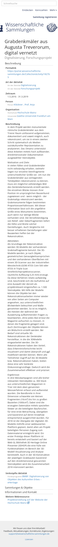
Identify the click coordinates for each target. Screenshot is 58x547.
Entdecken (27, 10)
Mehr (53, 10)
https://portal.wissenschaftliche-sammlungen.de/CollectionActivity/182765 (29, 74)
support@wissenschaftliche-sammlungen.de (29, 534)
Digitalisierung (28, 85)
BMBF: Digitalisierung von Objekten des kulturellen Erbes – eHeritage (28, 479)
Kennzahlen (41, 10)
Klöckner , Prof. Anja (24, 104)
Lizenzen (29, 539)
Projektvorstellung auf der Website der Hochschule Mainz (28, 501)
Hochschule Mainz (26, 112)
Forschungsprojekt (30, 88)
